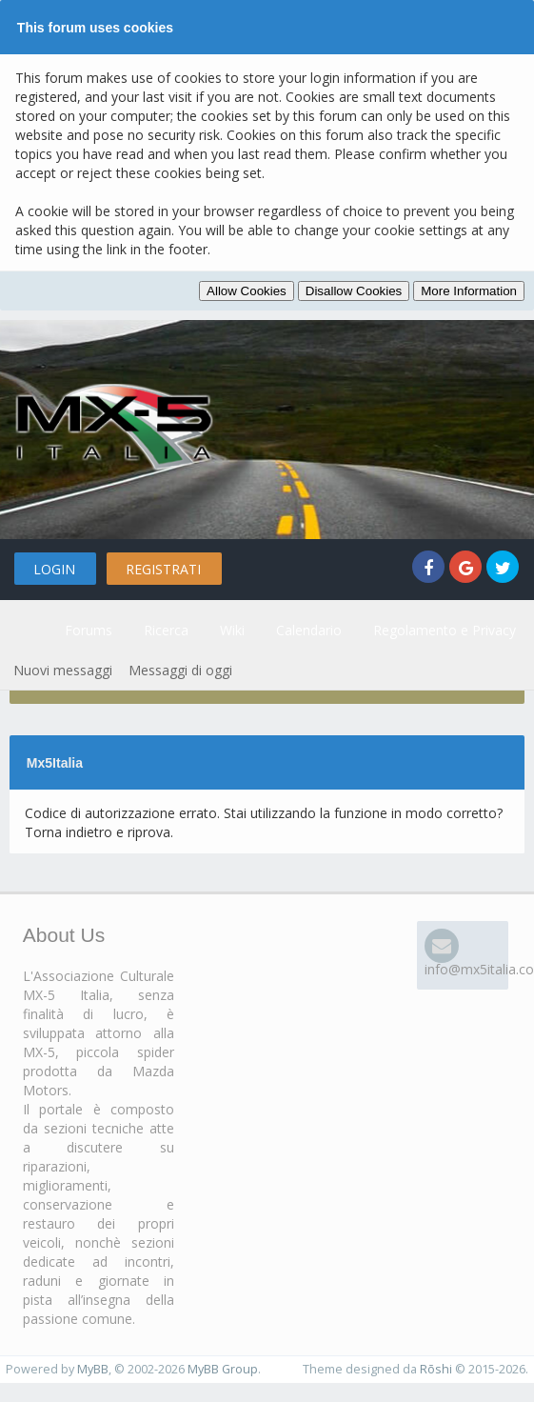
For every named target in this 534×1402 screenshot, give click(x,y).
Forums (88, 630)
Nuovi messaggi (62, 670)
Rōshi (436, 1369)
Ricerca (166, 630)
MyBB (93, 1369)
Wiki (232, 630)
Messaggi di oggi (180, 670)
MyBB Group (223, 1369)
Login (54, 569)
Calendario (309, 630)
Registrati (163, 569)
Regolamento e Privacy (444, 630)
